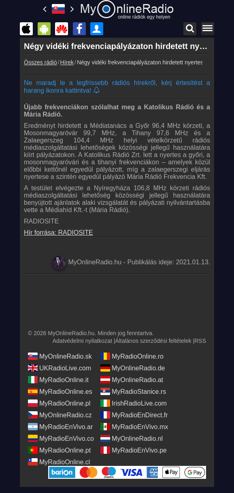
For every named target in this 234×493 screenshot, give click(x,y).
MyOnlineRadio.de (132, 368)
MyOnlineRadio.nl (131, 438)
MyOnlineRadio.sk (60, 356)
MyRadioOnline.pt (59, 450)
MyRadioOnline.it (58, 379)
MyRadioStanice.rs (133, 391)
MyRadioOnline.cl (59, 461)
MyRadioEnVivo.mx (134, 426)
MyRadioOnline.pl (59, 403)
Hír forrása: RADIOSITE (58, 232)
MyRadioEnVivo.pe (133, 450)
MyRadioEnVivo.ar (60, 426)
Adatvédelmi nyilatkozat (82, 341)
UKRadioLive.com (59, 368)
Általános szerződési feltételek (153, 341)
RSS (200, 341)
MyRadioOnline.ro (132, 356)
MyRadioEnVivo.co (61, 438)
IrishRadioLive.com (133, 403)
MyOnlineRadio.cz (60, 415)
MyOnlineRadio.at (131, 379)
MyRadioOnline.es (60, 391)
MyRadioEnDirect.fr (134, 415)
